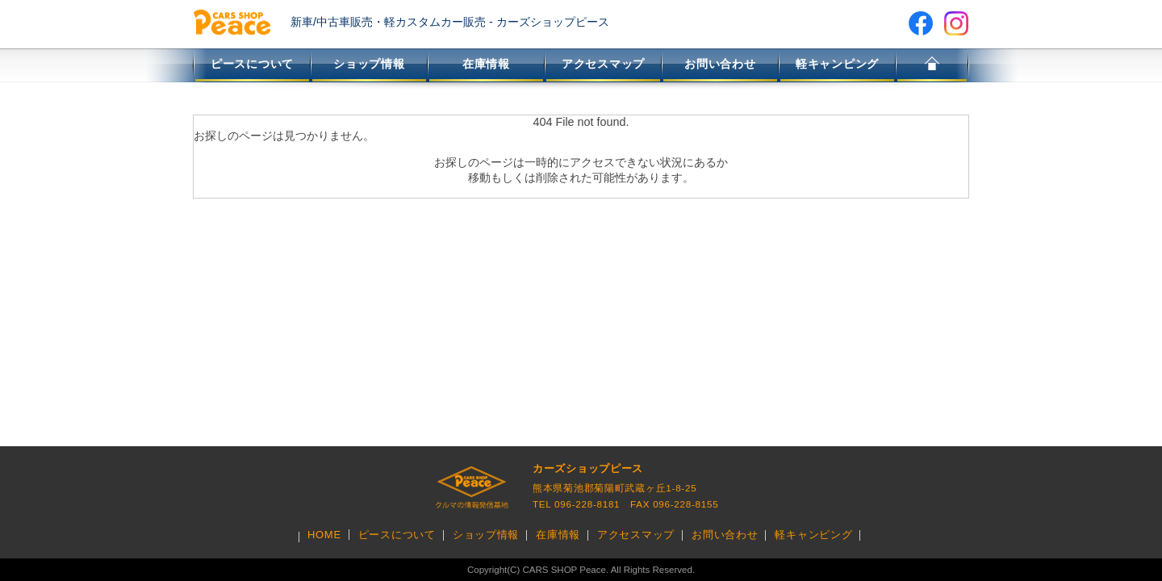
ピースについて (252, 63)
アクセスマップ (603, 63)
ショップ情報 (368, 63)
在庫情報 (486, 63)
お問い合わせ (719, 63)
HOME (932, 65)
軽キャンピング (837, 63)
